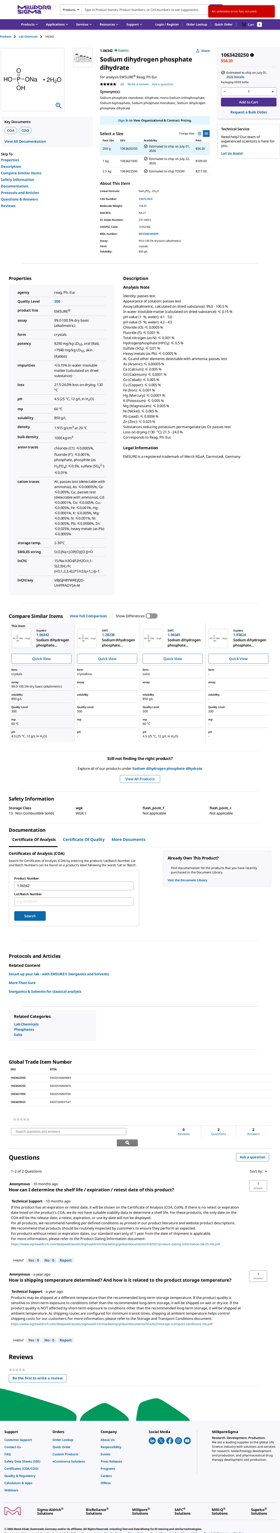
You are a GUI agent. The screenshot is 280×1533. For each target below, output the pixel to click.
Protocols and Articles (20, 192)
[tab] (9, 36)
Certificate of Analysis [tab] (34, 839)
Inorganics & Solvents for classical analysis (45, 991)
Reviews (8, 205)
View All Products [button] (139, 779)
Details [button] (239, 77)
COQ (25, 130)
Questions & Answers (19, 199)
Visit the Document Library (187, 880)
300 (57, 301)
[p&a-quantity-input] (248, 91)
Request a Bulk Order (248, 112)
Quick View (41, 658)
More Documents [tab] (128, 839)
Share (203, 51)
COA (10, 130)
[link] (21, 1119)
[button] (167, 24)
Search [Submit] (29, 916)
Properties (10, 160)
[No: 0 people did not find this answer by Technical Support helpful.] (49, 1249)
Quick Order (224, 24)
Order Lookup (196, 24)
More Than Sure (22, 982)
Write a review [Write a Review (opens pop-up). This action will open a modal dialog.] (138, 84)
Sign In (123, 120)
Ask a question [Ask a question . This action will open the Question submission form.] (162, 84)
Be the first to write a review (39, 1368)
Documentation (14, 186)
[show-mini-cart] (251, 24)
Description (11, 166)
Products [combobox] (69, 10)
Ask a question (252, 1146)
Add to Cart (248, 102)
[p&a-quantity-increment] (272, 91)
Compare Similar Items (21, 173)
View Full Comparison (88, 616)
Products (5, 36)
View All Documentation (25, 141)
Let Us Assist (232, 153)
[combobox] (141, 9)
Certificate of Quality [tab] (84, 839)
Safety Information (17, 179)
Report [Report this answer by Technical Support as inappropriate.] (66, 1249)
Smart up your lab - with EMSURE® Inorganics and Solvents (59, 974)
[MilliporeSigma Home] (34, 9)
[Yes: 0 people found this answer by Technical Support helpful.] (33, 1249)
